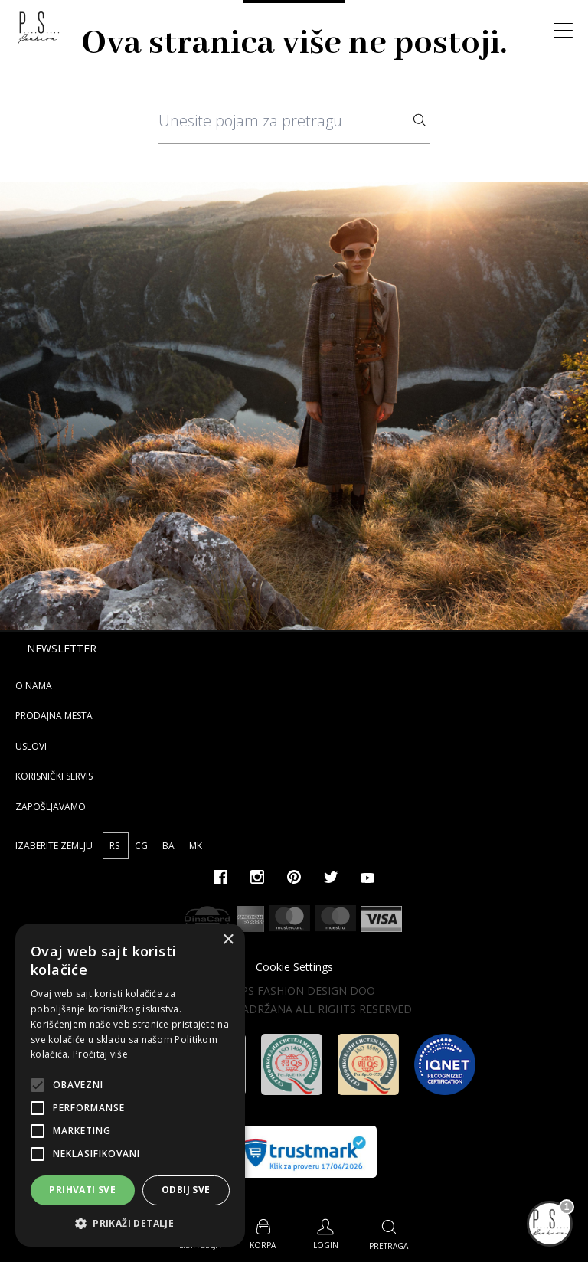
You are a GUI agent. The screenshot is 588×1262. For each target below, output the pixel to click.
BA (169, 845)
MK (195, 845)
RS (115, 845)
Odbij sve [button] (186, 1189)
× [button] (228, 940)
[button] (130, 1223)
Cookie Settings (294, 967)
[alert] (130, 1085)
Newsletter (61, 648)
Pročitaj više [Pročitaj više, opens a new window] (100, 1054)
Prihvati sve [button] (82, 1189)
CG (142, 845)
